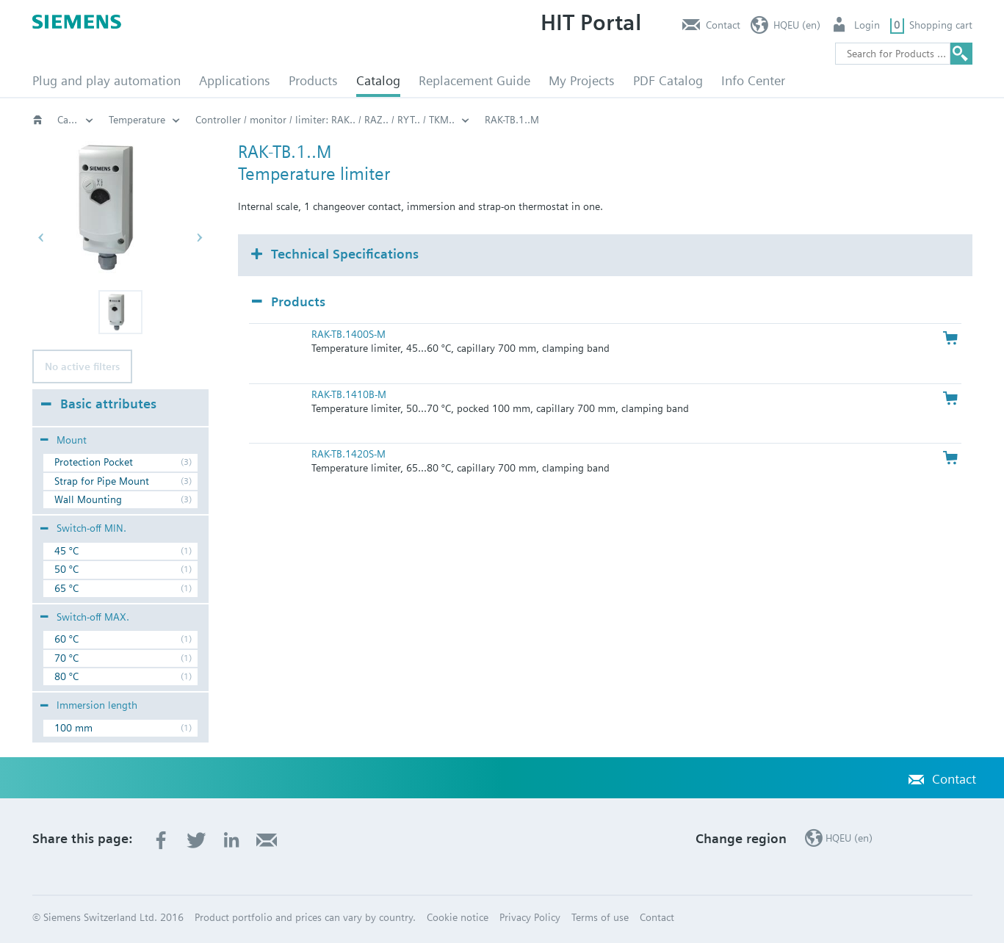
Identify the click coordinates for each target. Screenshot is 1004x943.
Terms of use (600, 917)
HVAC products (142, 120)
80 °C (66, 676)
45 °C (66, 551)
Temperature (512, 120)
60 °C (66, 639)
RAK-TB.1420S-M (348, 454)
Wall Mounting (88, 499)
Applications (234, 80)
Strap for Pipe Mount (101, 481)
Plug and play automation (106, 80)
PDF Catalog (668, 80)
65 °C (66, 588)
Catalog (378, 80)
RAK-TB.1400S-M (348, 334)
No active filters (82, 366)
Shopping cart (940, 25)
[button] (120, 312)
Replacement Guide (474, 80)
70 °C (66, 658)
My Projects (582, 80)
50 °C (66, 569)
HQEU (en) (796, 25)
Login (867, 25)
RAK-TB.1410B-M (348, 394)
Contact (723, 25)
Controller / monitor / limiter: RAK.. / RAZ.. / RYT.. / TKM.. (700, 120)
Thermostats (234, 120)
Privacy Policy (529, 917)
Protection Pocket (93, 462)
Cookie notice (457, 917)
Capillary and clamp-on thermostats (373, 120)
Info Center (753, 80)
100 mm (73, 728)
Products (313, 80)
